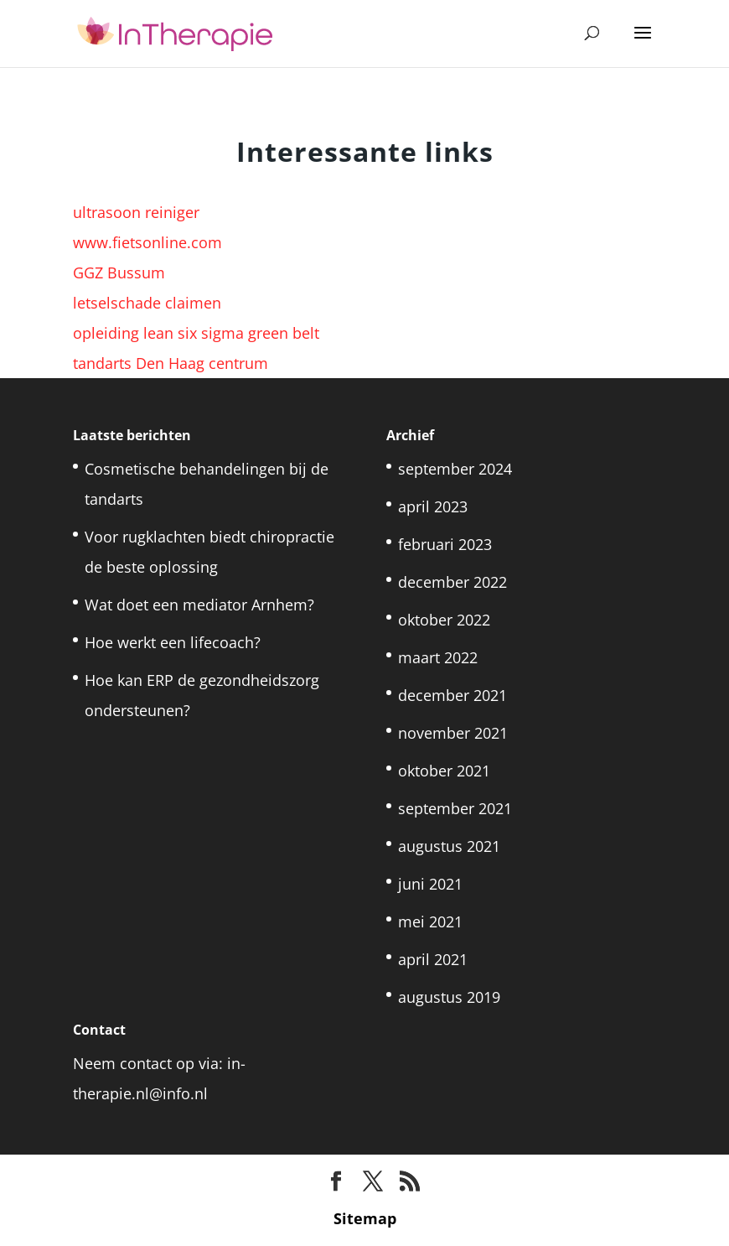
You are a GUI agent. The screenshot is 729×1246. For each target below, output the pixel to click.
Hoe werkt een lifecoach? (173, 642)
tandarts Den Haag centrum (170, 363)
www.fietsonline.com (147, 242)
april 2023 (433, 506)
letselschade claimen (147, 303)
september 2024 (455, 469)
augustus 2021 (449, 846)
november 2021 (453, 733)
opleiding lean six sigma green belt (196, 333)
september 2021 (455, 808)
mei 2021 (430, 921)
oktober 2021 (444, 771)
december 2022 (452, 582)
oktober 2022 (444, 620)
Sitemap (364, 1218)
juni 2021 (430, 884)
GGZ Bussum (119, 272)
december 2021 (452, 695)
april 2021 (433, 959)
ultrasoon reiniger (136, 212)
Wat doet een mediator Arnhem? (199, 604)
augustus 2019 (449, 997)
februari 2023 (445, 544)
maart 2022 (438, 657)
